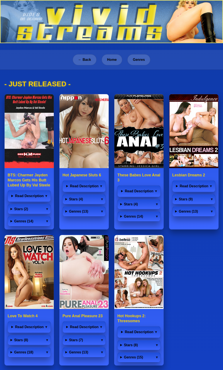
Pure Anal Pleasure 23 (83, 316)
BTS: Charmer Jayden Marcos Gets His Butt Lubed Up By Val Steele (29, 180)
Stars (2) (21, 209)
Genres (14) (23, 221)
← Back (84, 59)
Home (112, 59)
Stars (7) (76, 340)
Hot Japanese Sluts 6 (82, 175)
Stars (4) (76, 199)
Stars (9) (186, 199)
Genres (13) (78, 211)
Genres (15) (133, 357)
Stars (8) (21, 340)
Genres (139, 59)
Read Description (29, 196)
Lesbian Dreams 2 (188, 175)
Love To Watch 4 (23, 316)
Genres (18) (23, 352)
